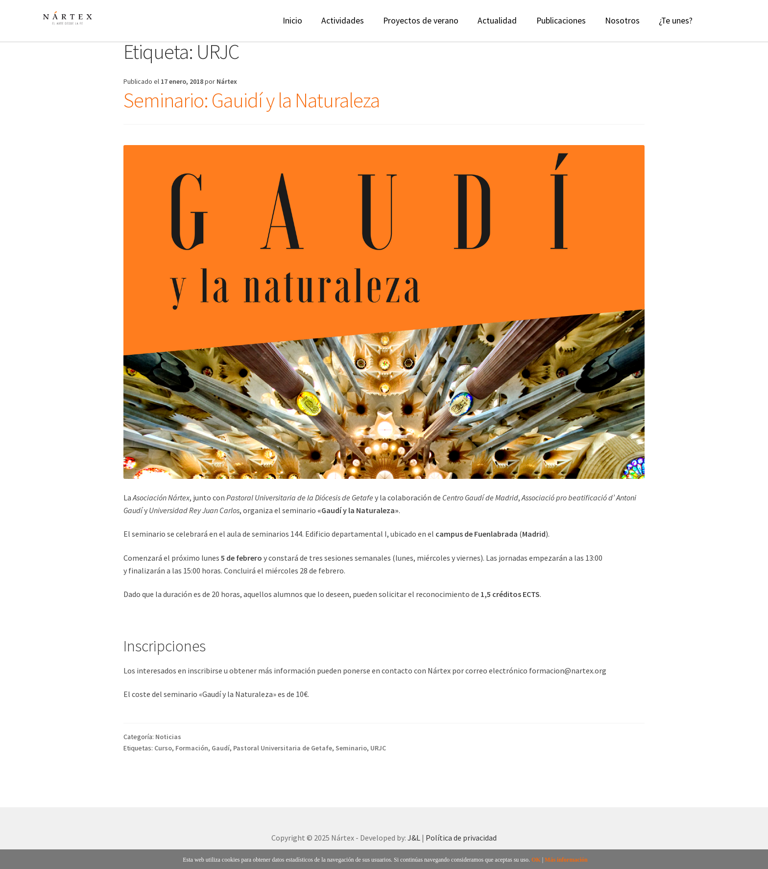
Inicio (292, 20)
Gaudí (221, 748)
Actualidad (497, 20)
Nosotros (622, 20)
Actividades (342, 20)
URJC (378, 748)
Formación (191, 748)
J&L (414, 838)
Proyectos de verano (420, 20)
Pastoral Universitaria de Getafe (282, 748)
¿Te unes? (676, 20)
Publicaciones (561, 20)
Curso (163, 748)
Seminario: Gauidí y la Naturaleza (251, 100)
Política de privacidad (461, 838)
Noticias (168, 736)
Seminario (351, 748)
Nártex (226, 81)
